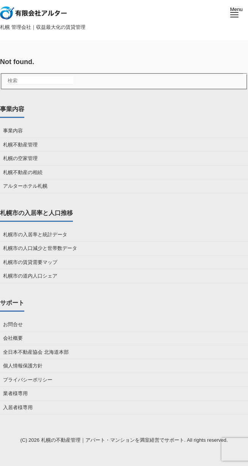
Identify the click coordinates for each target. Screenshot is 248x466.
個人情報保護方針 (23, 366)
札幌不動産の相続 (23, 172)
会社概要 (13, 338)
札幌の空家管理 (20, 158)
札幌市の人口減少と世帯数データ (40, 248)
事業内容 (13, 130)
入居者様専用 (18, 407)
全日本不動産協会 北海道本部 (36, 352)
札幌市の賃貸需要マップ (30, 262)
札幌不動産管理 (20, 144)
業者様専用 (15, 393)
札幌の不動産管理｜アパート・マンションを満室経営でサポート (112, 440)
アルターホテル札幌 (25, 186)
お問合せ (13, 324)
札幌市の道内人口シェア (30, 276)
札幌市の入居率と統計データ (35, 234)
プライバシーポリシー (27, 380)
